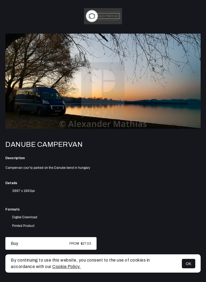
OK (189, 263)
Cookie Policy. (66, 266)
